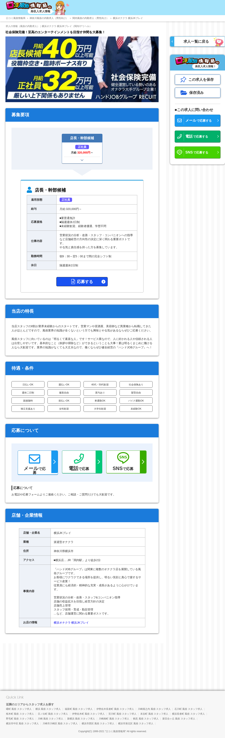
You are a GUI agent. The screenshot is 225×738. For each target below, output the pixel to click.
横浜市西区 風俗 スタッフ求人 (98, 723)
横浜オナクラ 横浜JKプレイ (71, 622)
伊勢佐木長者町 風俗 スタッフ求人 (115, 709)
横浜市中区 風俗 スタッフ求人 (22, 723)
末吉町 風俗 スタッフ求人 (154, 713)
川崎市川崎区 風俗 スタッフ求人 (60, 723)
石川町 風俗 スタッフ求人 (188, 709)
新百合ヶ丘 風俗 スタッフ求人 (178, 718)
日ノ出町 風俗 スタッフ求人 (53, 713)
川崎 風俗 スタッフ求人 (50, 718)
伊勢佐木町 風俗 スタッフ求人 (88, 713)
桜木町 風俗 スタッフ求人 (20, 713)
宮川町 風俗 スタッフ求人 (122, 713)
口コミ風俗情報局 (115, 731)
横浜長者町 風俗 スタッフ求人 (188, 713)
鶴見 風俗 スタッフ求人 (146, 718)
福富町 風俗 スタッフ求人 (79, 709)
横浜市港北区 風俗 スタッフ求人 (135, 723)
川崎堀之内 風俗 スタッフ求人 (154, 709)
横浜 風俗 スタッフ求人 (48, 709)
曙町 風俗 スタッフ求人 (19, 709)
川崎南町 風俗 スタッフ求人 (114, 718)
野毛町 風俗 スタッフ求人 (20, 718)
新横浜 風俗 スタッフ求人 (81, 718)
